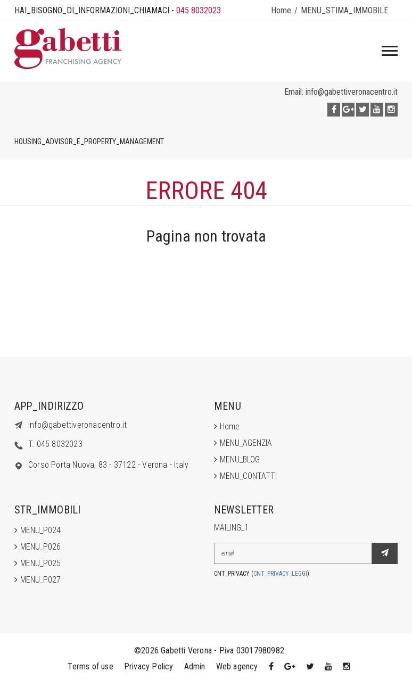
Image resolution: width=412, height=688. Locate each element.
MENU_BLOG (240, 459)
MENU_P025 (40, 563)
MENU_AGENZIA (246, 443)
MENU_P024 (40, 530)
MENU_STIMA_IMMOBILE (344, 10)
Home (281, 10)
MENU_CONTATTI (248, 476)
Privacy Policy (149, 666)
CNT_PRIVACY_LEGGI (280, 573)
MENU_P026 (40, 547)
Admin (194, 666)
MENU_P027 (40, 580)
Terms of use (90, 666)
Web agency (237, 666)
